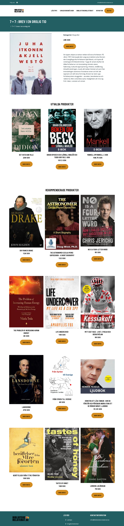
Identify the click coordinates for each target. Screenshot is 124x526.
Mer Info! (69, 45)
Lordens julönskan (97, 484)
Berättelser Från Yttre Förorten (26, 474)
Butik (109, 10)
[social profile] (17, 2)
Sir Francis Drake (26, 249)
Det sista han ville (26, 153)
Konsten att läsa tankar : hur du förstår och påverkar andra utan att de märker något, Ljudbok (97, 402)
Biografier (76, 34)
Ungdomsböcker (67, 10)
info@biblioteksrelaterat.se (104, 2)
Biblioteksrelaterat (85, 10)
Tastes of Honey (62, 482)
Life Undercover (62, 330)
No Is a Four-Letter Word (97, 248)
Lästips (54, 10)
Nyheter (99, 10)
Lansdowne (26, 406)
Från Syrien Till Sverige (62, 398)
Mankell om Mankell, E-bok (97, 153)
